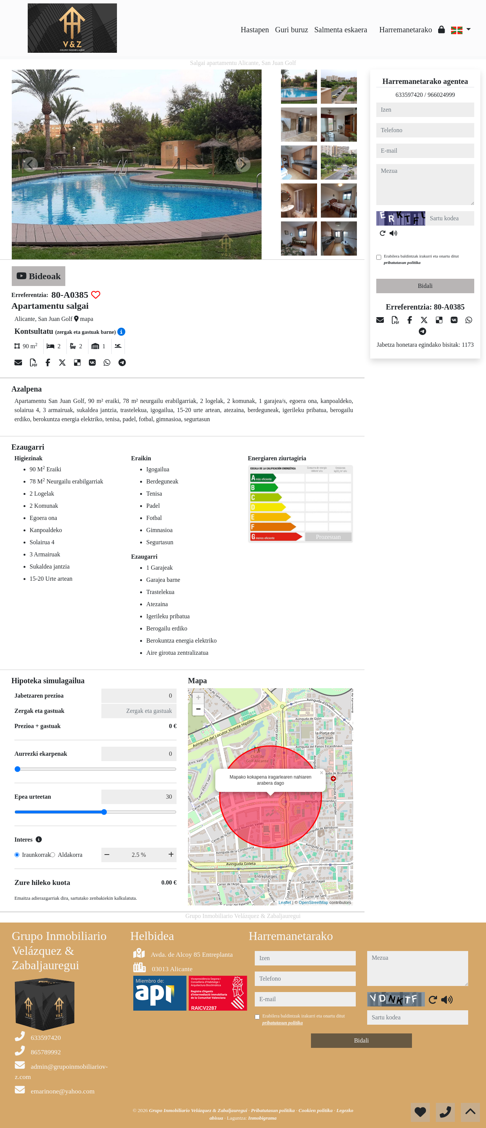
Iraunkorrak (36, 855)
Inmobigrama (262, 1118)
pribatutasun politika (402, 262)
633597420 (409, 95)
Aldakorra (70, 855)
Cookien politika (316, 1110)
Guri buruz (291, 29)
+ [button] (198, 698)
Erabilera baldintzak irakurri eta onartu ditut (421, 259)
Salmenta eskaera (340, 29)
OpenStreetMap (313, 902)
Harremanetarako (405, 29)
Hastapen (255, 29)
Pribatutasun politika (273, 1110)
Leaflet (285, 902)
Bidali (425, 286)
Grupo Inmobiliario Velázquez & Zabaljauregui (198, 1110)
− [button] (198, 710)
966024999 (441, 95)
